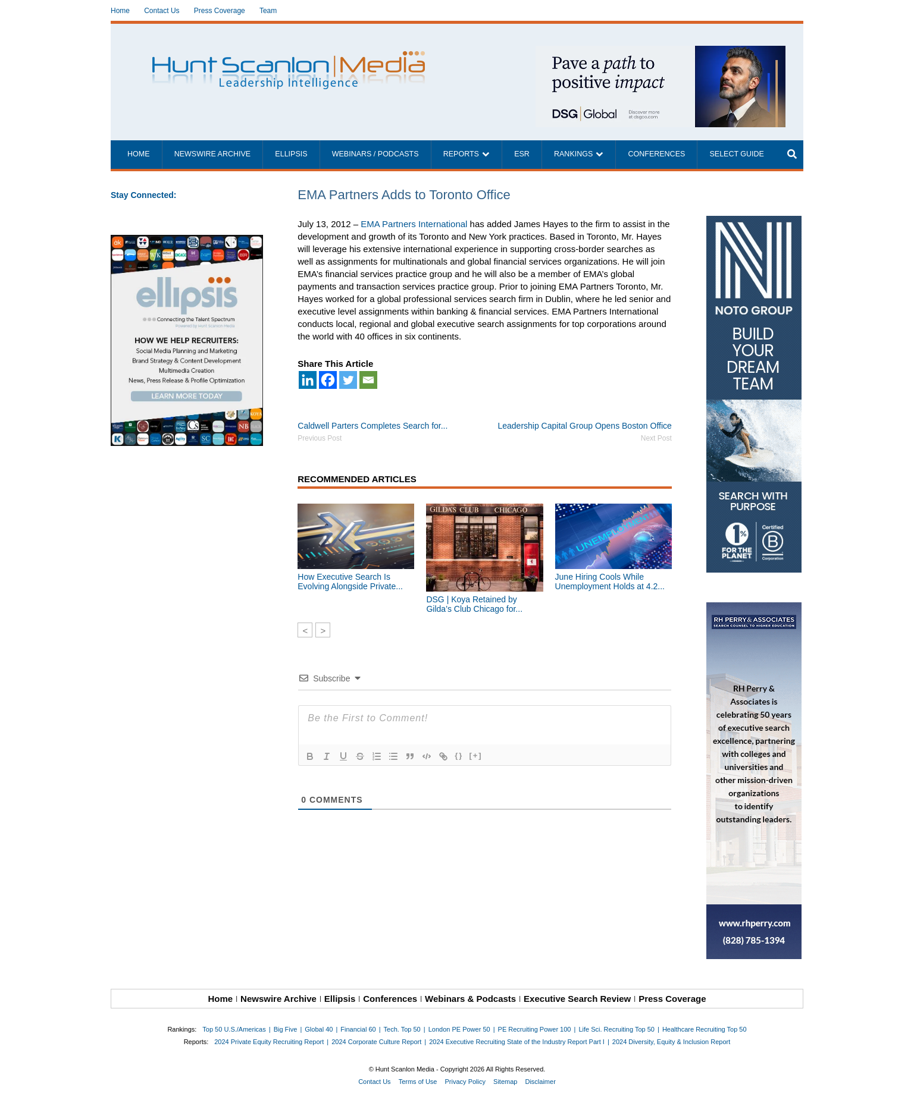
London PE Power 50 (459, 1029)
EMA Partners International (414, 224)
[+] (475, 755)
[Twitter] (348, 380)
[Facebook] (328, 380)
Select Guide (736, 154)
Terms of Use (418, 1081)
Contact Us (161, 11)
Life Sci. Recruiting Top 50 (616, 1029)
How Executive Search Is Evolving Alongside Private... (350, 581)
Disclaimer (540, 1081)
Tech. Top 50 (402, 1029)
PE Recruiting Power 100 (534, 1029)
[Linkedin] (308, 380)
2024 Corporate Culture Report (376, 1041)
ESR (522, 154)
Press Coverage (219, 11)
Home (120, 11)
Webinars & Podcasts (470, 999)
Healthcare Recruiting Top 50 (704, 1029)
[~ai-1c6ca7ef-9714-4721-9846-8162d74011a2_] (660, 52)
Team (268, 11)
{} (459, 755)
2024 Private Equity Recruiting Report (269, 1041)
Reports (461, 154)
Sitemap (505, 1081)
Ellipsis (291, 154)
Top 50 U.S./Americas (233, 1029)
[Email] (368, 380)
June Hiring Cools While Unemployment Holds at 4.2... (610, 581)
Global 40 (319, 1029)
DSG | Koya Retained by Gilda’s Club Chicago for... (474, 604)
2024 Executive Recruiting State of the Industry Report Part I (517, 1041)
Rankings (573, 154)
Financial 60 (357, 1029)
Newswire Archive (212, 154)
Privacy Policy (465, 1081)
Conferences (656, 154)
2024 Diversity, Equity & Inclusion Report (671, 1041)
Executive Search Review (577, 999)
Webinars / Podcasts (375, 154)
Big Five (286, 1029)
